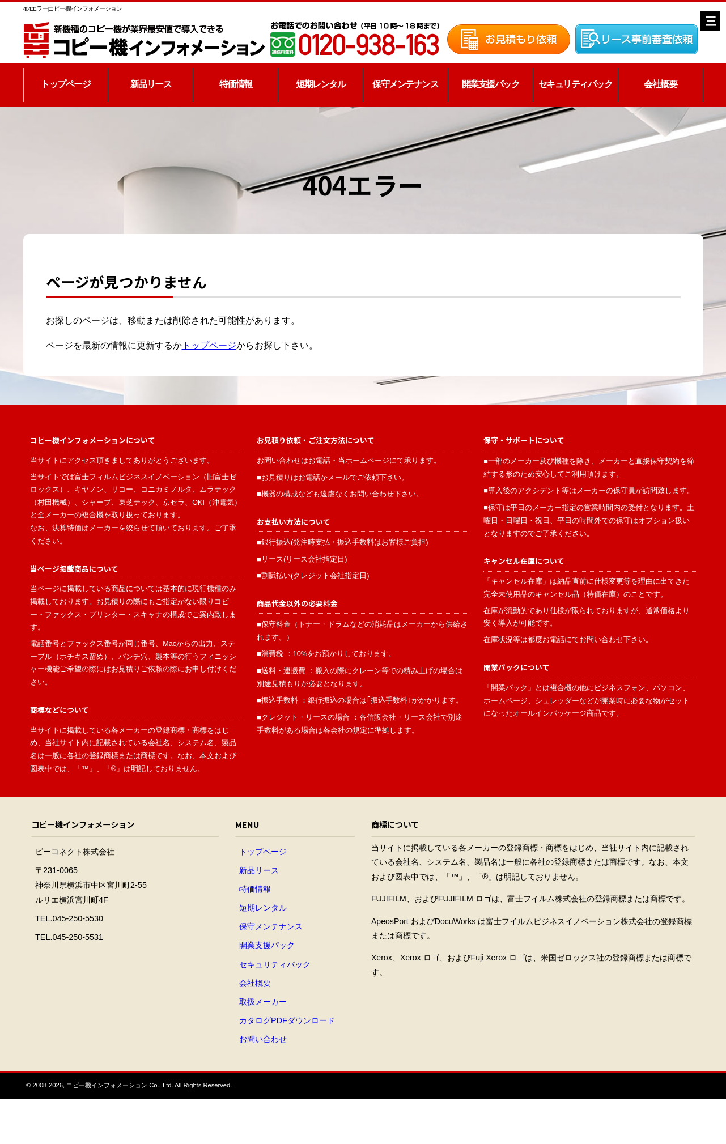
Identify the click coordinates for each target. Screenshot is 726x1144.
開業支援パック (491, 84)
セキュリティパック (575, 84)
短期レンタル (320, 84)
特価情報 (235, 84)
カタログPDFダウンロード (287, 1020)
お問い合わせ (263, 1039)
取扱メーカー (263, 1001)
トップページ (65, 84)
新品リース (151, 84)
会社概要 (660, 84)
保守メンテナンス (405, 84)
